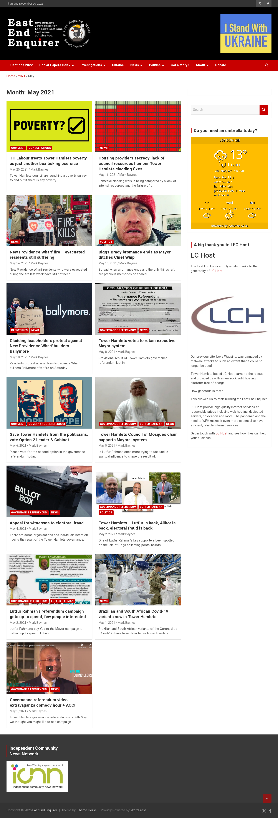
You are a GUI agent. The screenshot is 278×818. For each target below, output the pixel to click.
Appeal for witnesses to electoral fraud (47, 522)
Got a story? (180, 65)
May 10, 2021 (108, 263)
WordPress (139, 810)
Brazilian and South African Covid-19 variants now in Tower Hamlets (133, 614)
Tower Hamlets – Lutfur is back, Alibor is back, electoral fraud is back (137, 525)
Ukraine (118, 65)
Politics (155, 65)
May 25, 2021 (19, 169)
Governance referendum (118, 330)
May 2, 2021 (107, 534)
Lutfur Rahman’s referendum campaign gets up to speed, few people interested (48, 614)
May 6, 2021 (18, 445)
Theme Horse (87, 810)
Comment (18, 147)
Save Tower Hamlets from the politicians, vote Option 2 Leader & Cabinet (49, 437)
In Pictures (19, 330)
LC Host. (217, 271)
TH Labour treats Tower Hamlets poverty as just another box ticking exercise (48, 161)
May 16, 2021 (108, 174)
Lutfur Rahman (151, 424)
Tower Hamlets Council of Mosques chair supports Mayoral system (138, 437)
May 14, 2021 (19, 263)
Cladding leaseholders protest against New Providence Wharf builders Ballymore (46, 346)
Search (264, 110)
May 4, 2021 (18, 528)
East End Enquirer (44, 810)
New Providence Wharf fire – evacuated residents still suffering (47, 255)
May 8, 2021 (107, 352)
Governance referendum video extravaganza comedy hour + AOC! (42, 702)
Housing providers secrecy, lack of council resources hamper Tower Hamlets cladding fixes (131, 163)
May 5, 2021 (107, 445)
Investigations (91, 65)
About (200, 65)
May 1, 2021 (107, 622)
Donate (220, 65)
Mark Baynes (39, 169)
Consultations (40, 147)
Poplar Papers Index (54, 65)
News (134, 65)
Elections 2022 (21, 65)
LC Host (222, 433)
